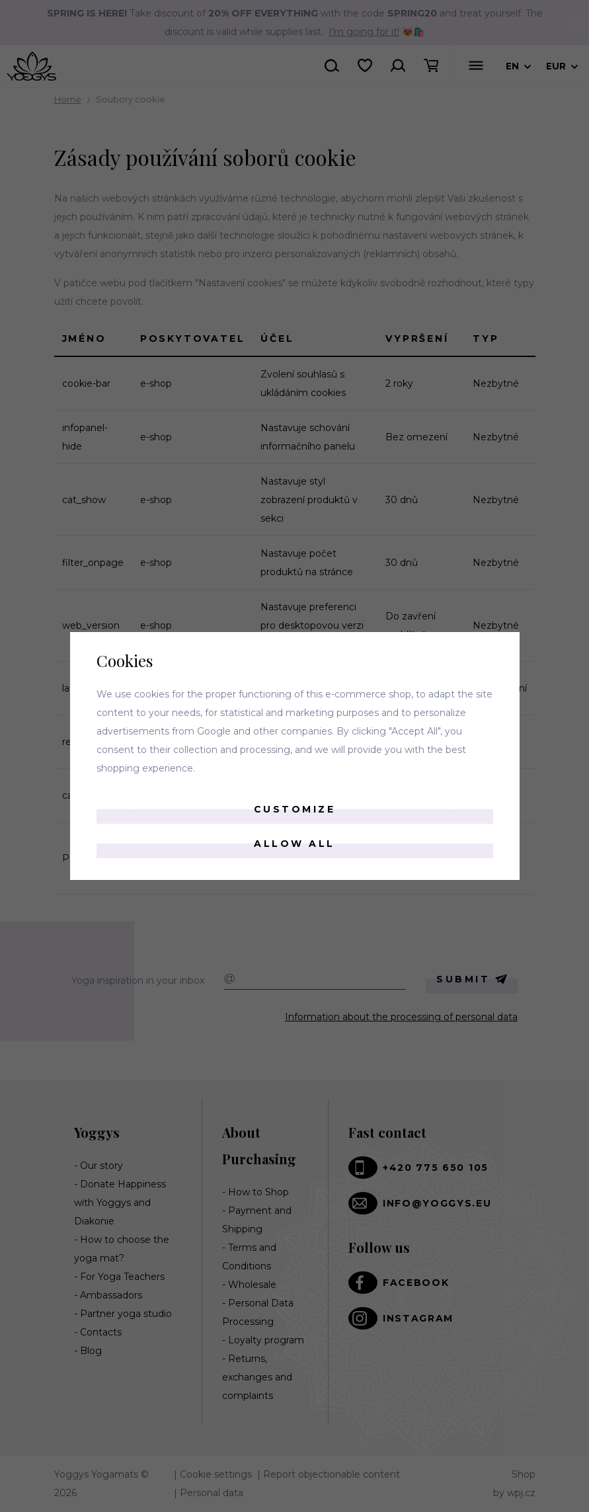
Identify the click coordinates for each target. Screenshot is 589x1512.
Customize (295, 809)
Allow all (294, 844)
